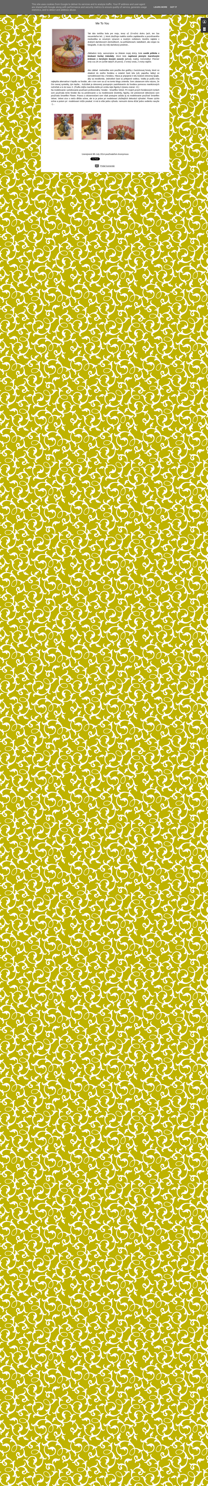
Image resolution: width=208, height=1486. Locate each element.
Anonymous (123, 150)
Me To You (102, 19)
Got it (173, 7)
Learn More (160, 7)
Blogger (126, 1484)
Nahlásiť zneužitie (136, 1484)
